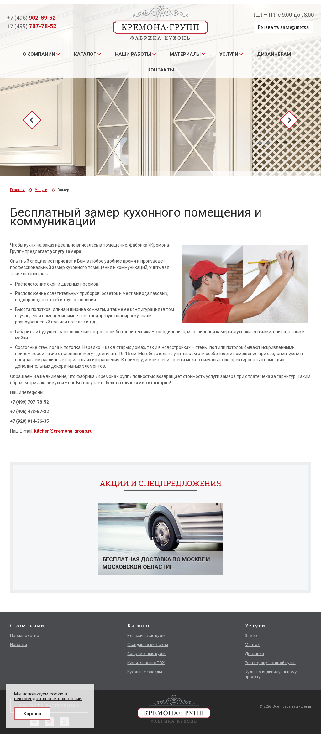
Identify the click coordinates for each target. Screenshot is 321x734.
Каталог (85, 54)
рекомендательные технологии (48, 698)
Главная (17, 190)
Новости (18, 644)
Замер (251, 635)
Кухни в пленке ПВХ (146, 662)
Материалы (185, 54)
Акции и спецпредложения (160, 483)
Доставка (254, 653)
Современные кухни (146, 653)
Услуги (228, 54)
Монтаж (252, 644)
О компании (39, 54)
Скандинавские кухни (147, 644)
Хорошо (32, 713)
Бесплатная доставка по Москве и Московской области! (156, 563)
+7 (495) (31, 17)
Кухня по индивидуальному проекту (271, 674)
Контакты (160, 70)
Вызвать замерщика (283, 27)
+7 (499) (31, 26)
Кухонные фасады (144, 671)
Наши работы (133, 54)
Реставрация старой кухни (270, 662)
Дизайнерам (274, 54)
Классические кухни (146, 635)
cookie (57, 694)
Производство (24, 635)
